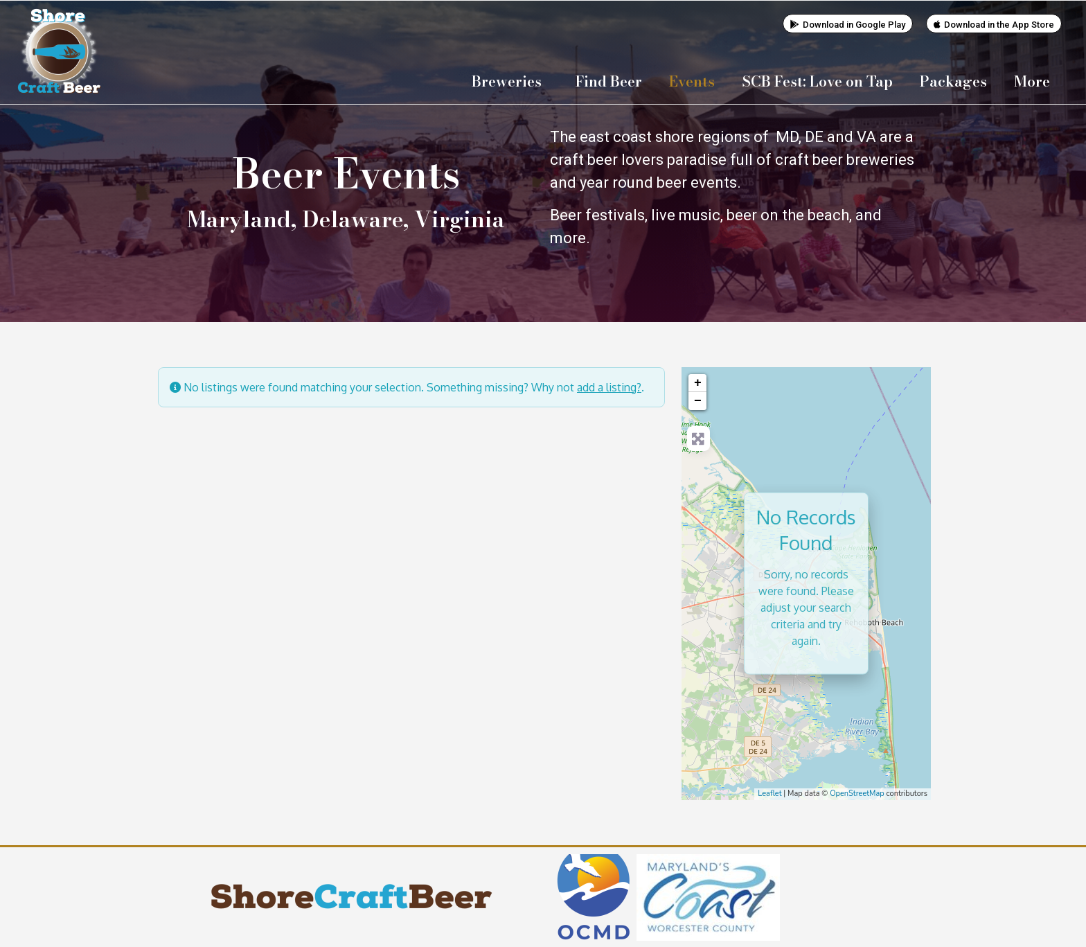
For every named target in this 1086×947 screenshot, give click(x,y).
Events (692, 81)
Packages (953, 81)
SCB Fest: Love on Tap (817, 81)
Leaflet (769, 793)
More (1035, 81)
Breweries (510, 81)
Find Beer (609, 81)
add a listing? (609, 386)
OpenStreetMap (857, 793)
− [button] (698, 400)
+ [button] (698, 382)
